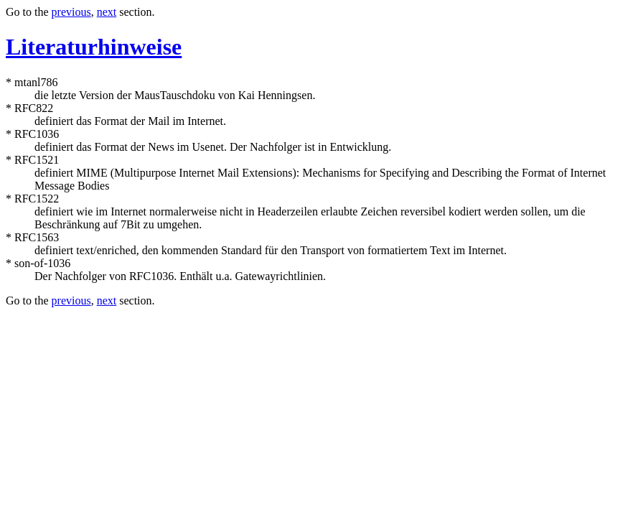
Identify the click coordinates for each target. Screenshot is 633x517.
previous (71, 12)
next (107, 12)
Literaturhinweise (94, 47)
